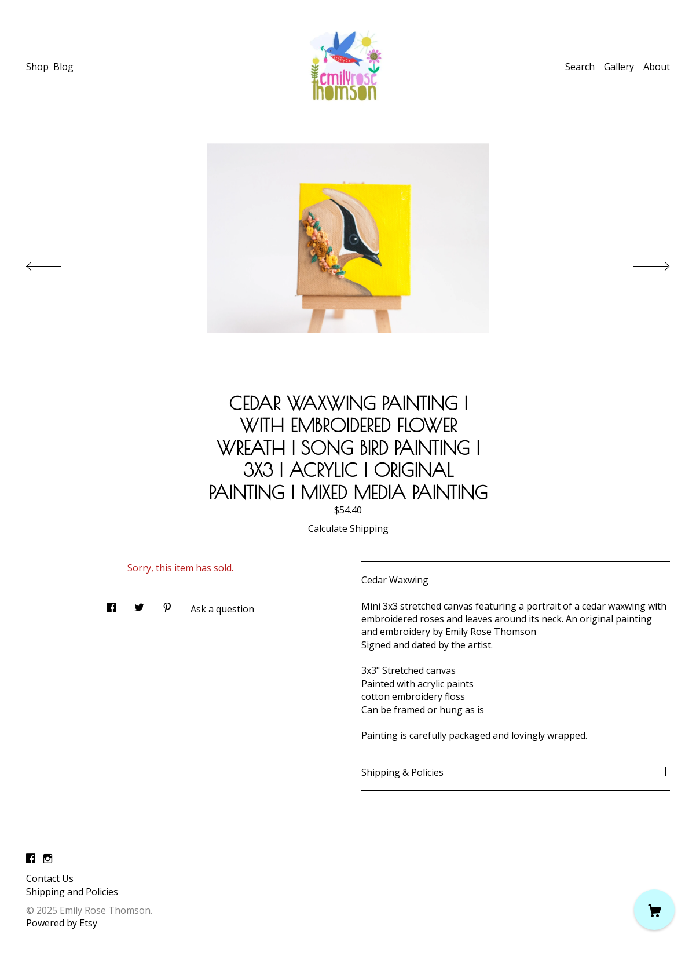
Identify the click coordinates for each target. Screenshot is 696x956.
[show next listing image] (641, 263)
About (656, 66)
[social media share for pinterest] (167, 604)
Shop (37, 66)
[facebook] (30, 858)
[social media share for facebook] (111, 604)
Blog (63, 66)
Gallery (619, 66)
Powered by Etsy (61, 923)
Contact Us (50, 878)
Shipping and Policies (72, 891)
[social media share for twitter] (139, 604)
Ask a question (222, 609)
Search (580, 66)
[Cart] (654, 909)
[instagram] (47, 858)
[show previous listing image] (55, 263)
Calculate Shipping (348, 528)
